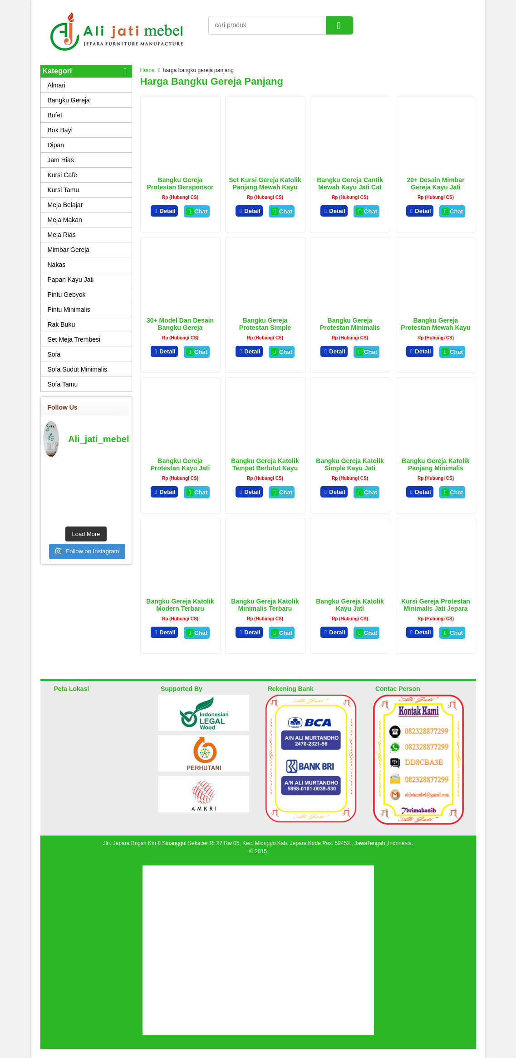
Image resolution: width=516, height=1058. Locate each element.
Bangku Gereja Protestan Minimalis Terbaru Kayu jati (350, 327)
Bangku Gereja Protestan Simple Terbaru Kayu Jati (264, 327)
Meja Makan (65, 219)
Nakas (57, 264)
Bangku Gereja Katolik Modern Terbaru (180, 605)
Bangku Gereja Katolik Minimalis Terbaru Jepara (265, 608)
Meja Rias (62, 234)
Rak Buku (61, 324)
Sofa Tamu (63, 384)
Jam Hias (61, 160)
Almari (57, 85)
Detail (164, 211)
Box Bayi (60, 130)
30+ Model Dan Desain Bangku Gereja (180, 324)
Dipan (56, 145)
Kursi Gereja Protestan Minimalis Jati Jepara (435, 605)
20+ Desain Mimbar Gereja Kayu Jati (435, 183)
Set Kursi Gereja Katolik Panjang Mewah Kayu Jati (265, 187)
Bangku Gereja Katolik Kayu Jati (349, 605)
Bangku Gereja (69, 100)
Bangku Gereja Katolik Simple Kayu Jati (349, 464)
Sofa (54, 354)
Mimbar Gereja (69, 249)
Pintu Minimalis (69, 309)
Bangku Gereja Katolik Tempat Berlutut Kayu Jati (265, 468)
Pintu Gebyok (67, 294)
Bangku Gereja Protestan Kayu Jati (180, 464)
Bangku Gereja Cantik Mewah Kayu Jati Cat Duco (350, 187)
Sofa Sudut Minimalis (78, 369)
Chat (196, 211)
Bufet (55, 115)
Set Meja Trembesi (74, 339)
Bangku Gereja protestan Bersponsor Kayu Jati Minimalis (180, 187)
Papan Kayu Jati (71, 279)
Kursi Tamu (63, 189)
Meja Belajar (65, 204)
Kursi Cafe (62, 175)
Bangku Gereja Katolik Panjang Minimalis (435, 464)
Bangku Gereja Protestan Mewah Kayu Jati (435, 327)
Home (147, 70)
